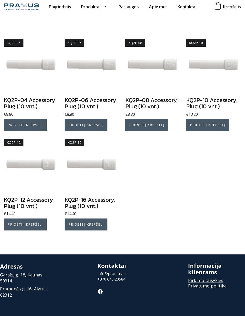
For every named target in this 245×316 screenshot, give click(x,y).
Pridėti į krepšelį (25, 124)
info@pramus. (109, 273)
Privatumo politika (207, 286)
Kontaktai (187, 7)
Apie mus (158, 7)
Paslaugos (128, 7)
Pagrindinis (60, 7)
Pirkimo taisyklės (205, 280)
